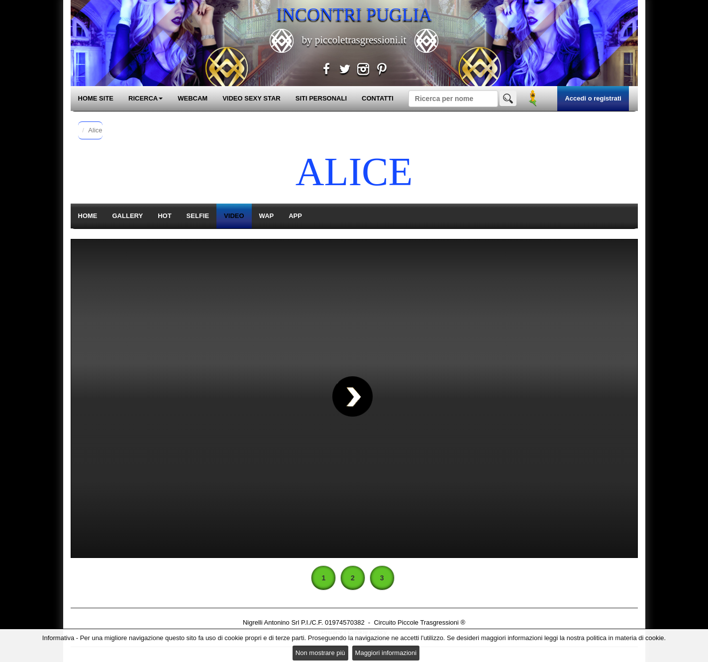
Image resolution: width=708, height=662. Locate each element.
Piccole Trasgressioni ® (431, 622)
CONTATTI (378, 98)
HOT (164, 216)
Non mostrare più (320, 653)
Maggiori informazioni (386, 653)
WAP (266, 216)
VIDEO (234, 216)
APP (295, 216)
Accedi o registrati (593, 98)
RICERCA (145, 98)
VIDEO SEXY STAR (251, 98)
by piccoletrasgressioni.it (353, 40)
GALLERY (127, 216)
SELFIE (198, 216)
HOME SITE (96, 98)
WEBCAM (192, 98)
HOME (88, 216)
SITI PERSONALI (321, 98)
